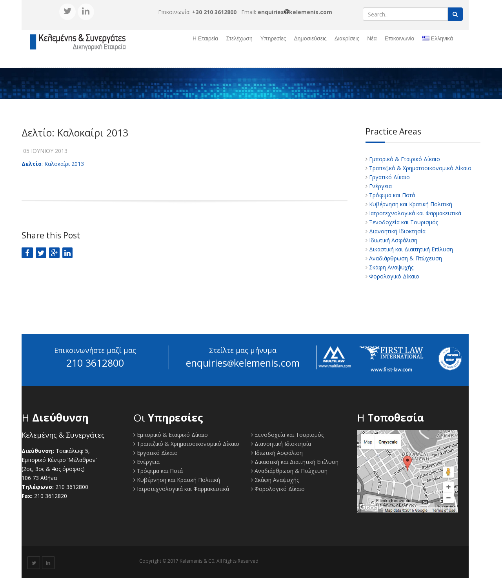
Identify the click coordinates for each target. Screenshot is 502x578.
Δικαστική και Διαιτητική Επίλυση (410, 249)
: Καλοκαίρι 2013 (53, 163)
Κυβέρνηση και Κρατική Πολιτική (409, 204)
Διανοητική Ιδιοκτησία (396, 231)
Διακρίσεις (347, 38)
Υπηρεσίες (273, 38)
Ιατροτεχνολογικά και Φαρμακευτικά (414, 213)
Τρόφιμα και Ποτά (391, 195)
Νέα (371, 38)
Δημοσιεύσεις (310, 38)
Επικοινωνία (400, 38)
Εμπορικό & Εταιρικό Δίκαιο (403, 159)
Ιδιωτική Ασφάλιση (392, 240)
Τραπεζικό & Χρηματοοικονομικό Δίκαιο (419, 168)
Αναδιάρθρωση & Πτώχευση (404, 258)
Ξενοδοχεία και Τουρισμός (402, 222)
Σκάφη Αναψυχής (390, 267)
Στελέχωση (239, 38)
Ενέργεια (379, 186)
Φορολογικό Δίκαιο (393, 276)
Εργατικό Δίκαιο (388, 177)
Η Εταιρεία (205, 38)
